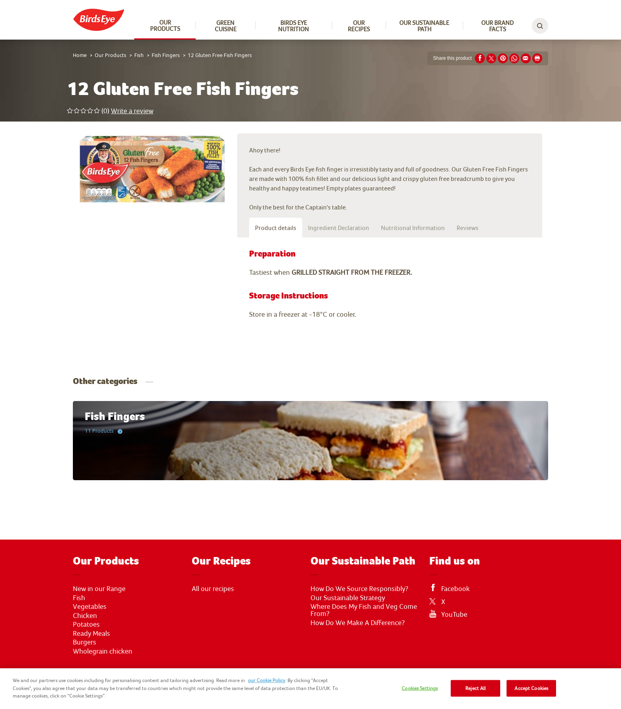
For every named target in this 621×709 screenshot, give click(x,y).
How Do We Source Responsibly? (359, 588)
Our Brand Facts (497, 25)
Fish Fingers (166, 55)
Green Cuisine (225, 25)
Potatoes (86, 624)
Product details (275, 227)
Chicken (85, 615)
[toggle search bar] (540, 26)
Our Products (165, 25)
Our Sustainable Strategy (347, 597)
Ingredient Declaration (338, 227)
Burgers (84, 642)
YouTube (454, 614)
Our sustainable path (424, 25)
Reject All (475, 688)
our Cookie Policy (266, 680)
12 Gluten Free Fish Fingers (220, 55)
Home (80, 55)
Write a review (132, 110)
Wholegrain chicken (102, 651)
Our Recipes (359, 25)
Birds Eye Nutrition (293, 25)
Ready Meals (91, 633)
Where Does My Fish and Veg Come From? (363, 610)
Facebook (455, 588)
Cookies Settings (420, 688)
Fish (139, 55)
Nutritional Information (413, 227)
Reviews (467, 227)
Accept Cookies (531, 688)
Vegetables (90, 606)
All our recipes (213, 588)
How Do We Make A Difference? (357, 622)
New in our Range (99, 588)
